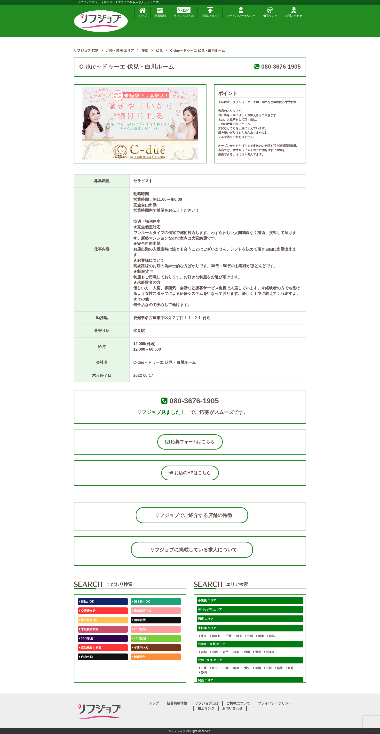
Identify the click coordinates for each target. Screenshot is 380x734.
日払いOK (86, 601)
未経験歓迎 (140, 666)
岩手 (224, 652)
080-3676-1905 (281, 66)
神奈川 (215, 636)
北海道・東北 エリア (211, 644)
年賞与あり (140, 647)
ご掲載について (238, 703)
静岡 (203, 672)
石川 (268, 668)
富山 (214, 668)
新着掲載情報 (177, 703)
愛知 (246, 668)
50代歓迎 (86, 666)
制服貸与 (138, 657)
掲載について (210, 12)
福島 (235, 652)
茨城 (249, 636)
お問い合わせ (293, 12)
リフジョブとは (184, 12)
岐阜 (235, 668)
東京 (203, 636)
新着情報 (160, 12)
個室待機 (138, 620)
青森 (257, 652)
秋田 (246, 652)
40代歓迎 (139, 638)
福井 (279, 668)
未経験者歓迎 (88, 629)
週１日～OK (141, 601)
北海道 (269, 652)
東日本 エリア (207, 628)
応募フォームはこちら (189, 441)
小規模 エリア (207, 600)
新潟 (257, 668)
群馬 (271, 636)
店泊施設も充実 (90, 647)
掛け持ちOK (88, 620)
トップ (142, 12)
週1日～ (138, 675)
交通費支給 (87, 611)
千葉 (227, 636)
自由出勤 (86, 657)
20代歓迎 (139, 629)
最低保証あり (141, 611)
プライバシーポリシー (240, 12)
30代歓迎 (86, 638)
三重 (203, 668)
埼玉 (238, 636)
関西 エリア (205, 680)
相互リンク (270, 12)
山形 (214, 652)
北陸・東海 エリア (210, 660)
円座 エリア (205, 619)
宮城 (203, 652)
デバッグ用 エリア (210, 609)
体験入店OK (88, 675)
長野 (289, 668)
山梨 (224, 668)
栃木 (260, 636)
